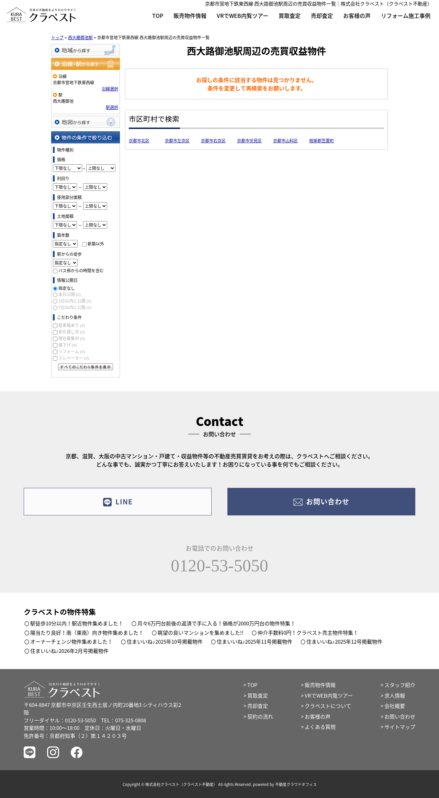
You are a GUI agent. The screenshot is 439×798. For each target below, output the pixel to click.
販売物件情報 (189, 15)
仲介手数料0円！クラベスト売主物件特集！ (308, 632)
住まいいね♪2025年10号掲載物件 (165, 641)
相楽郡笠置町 (321, 141)
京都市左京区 (177, 141)
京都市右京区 (213, 141)
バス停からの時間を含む (81, 270)
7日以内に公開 (74, 307)
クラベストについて (328, 706)
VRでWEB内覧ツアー (242, 15)
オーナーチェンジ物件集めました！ (71, 641)
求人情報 (394, 695)
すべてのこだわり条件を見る (85, 366)
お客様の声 (357, 15)
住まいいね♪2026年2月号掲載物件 (69, 651)
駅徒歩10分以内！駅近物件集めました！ (76, 623)
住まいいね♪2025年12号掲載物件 (344, 641)
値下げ (67, 345)
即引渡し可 (71, 332)
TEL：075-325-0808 (123, 720)
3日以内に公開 (74, 301)
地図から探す (85, 122)
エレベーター (73, 358)
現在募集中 (71, 338)
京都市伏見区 (249, 141)
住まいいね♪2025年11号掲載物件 (255, 641)
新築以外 (96, 244)
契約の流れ (260, 716)
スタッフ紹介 (399, 685)
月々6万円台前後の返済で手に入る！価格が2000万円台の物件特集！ (216, 623)
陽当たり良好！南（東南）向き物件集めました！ (87, 632)
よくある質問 (320, 727)
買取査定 (290, 15)
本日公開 (69, 294)
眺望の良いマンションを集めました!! (201, 632)
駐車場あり (71, 325)
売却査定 (322, 15)
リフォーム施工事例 (405, 15)
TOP (157, 15)
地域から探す (85, 50)
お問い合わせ (321, 508)
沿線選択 (110, 89)
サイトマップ (399, 727)
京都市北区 (139, 141)
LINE (118, 508)
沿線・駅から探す (85, 64)
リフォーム (71, 351)
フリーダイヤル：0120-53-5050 (60, 720)
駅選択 (112, 107)
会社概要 (394, 706)
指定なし (66, 288)
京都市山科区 (285, 141)
